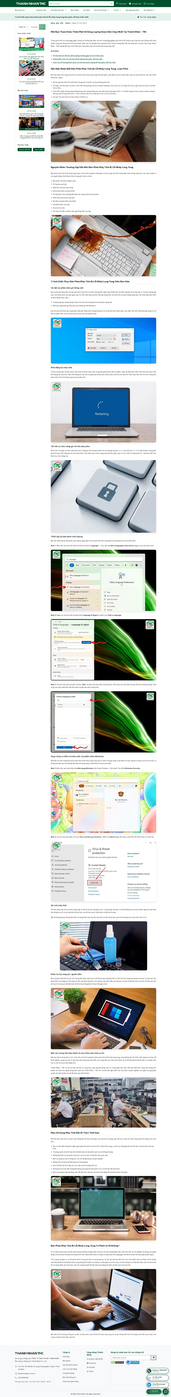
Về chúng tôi (148, 10)
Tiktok (90, 1371)
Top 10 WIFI (39, 150)
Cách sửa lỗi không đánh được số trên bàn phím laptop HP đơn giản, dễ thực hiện (84, 63)
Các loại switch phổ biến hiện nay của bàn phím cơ (31, 83)
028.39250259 (23, 1377)
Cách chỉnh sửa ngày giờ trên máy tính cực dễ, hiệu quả (31, 58)
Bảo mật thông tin (69, 1377)
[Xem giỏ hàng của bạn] (150, 3)
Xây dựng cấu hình (132, 10)
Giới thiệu (66, 1356)
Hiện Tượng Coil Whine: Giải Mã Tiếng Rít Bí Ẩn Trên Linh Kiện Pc (31, 138)
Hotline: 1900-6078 (95, 1359)
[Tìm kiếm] (153, 1357)
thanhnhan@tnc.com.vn (26, 1373)
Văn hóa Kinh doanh (70, 1365)
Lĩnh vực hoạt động (70, 1369)
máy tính (73, 41)
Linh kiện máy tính (57, 10)
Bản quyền (67, 1361)
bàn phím (111, 41)
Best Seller (75, 10)
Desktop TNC (41, 10)
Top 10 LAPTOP (24, 150)
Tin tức (116, 10)
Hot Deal (87, 10)
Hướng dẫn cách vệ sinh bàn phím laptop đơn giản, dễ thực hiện (78, 59)
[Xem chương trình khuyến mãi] (136, 3)
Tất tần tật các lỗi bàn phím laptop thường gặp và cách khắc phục (78, 56)
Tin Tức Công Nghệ (148, 17)
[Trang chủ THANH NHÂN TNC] (30, 3)
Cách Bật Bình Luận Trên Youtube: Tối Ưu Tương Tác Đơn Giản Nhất (31, 115)
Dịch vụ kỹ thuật (100, 10)
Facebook (91, 1363)
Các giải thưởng (68, 1373)
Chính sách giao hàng (71, 1381)
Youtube (91, 1367)
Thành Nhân (80, 1394)
